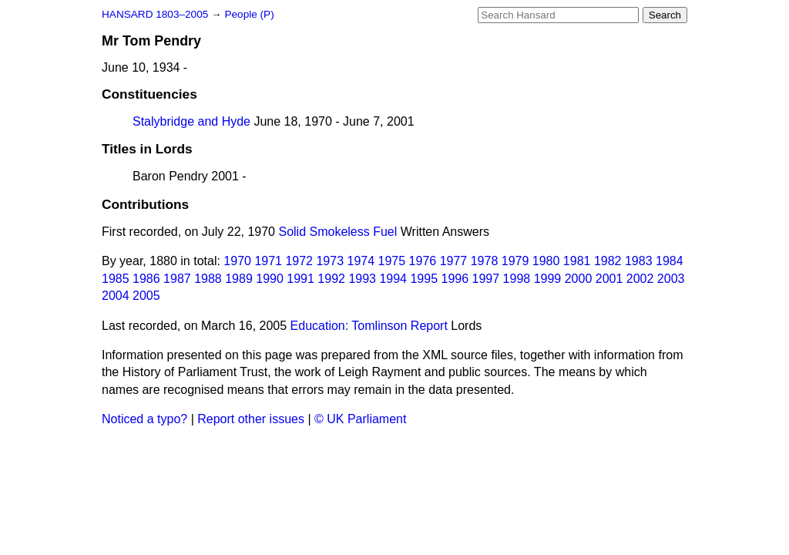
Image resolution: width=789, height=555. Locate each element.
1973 (330, 260)
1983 (639, 260)
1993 (362, 278)
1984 (669, 260)
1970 (237, 260)
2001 (609, 278)
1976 (423, 260)
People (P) (249, 14)
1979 (515, 260)
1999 (548, 278)
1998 (517, 278)
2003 (671, 278)
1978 (485, 260)
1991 (300, 278)
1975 (392, 260)
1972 (299, 260)
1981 (577, 260)
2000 (579, 278)
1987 (177, 278)
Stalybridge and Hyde (191, 121)
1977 (454, 260)
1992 (331, 278)
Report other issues (250, 419)
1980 (546, 260)
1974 (361, 260)
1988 (208, 278)
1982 (608, 260)
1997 (486, 278)
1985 (115, 278)
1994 (393, 278)
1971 (268, 260)
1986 (146, 278)
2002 (640, 278)
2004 (115, 295)
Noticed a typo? (144, 419)
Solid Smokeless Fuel (337, 231)
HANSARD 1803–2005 (155, 14)
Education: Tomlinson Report (369, 325)
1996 (455, 278)
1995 (424, 278)
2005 (146, 295)
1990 (270, 278)
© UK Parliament (360, 419)
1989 (239, 278)
